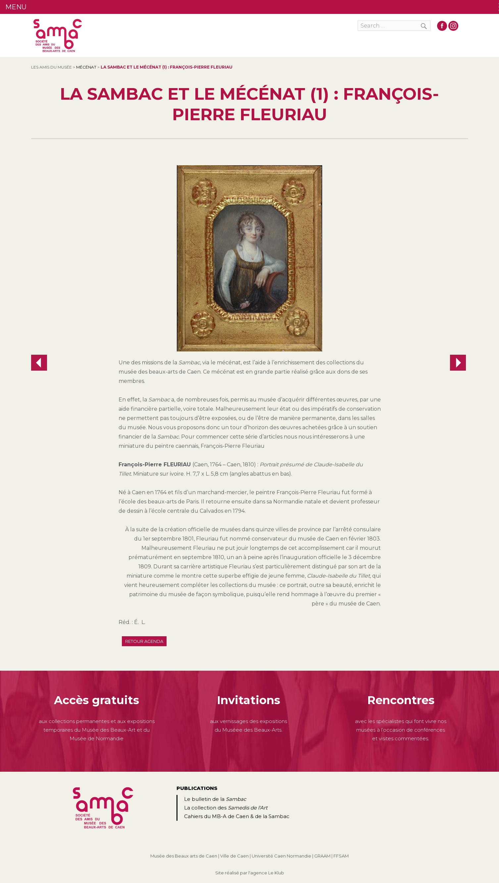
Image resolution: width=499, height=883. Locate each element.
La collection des (226, 808)
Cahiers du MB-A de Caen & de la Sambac (236, 816)
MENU (15, 7)
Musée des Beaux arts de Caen (183, 855)
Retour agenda (144, 641)
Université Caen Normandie (281, 855)
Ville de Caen (234, 855)
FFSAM (341, 855)
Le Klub (276, 872)
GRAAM (322, 855)
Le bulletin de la (215, 799)
